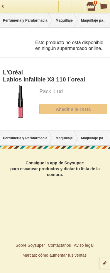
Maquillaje (64, 20)
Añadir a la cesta (73, 109)
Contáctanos (59, 245)
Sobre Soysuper (30, 245)
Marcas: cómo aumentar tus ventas (55, 255)
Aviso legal (84, 245)
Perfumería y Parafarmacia (25, 20)
